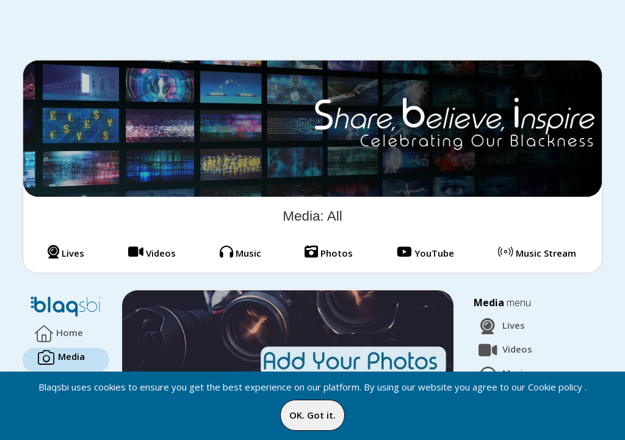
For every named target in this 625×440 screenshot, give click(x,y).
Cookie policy (555, 387)
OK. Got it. (312, 415)
